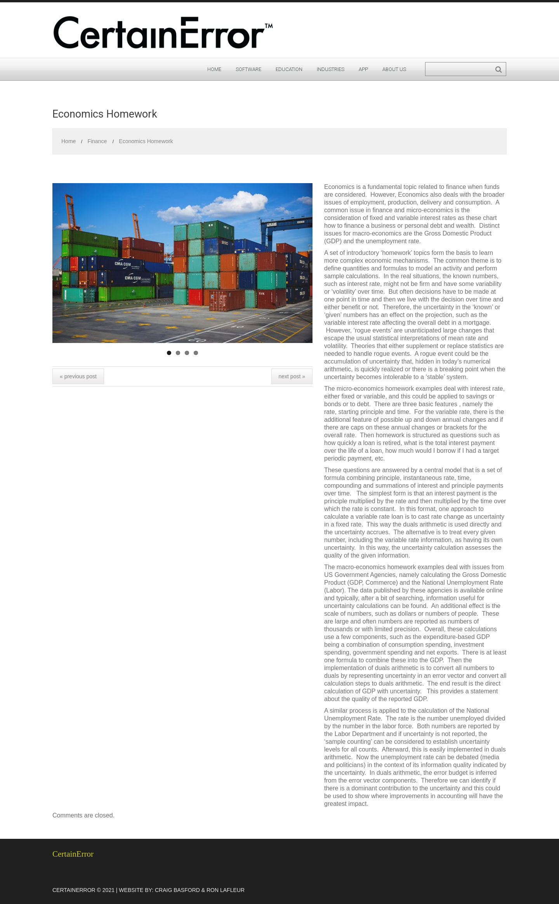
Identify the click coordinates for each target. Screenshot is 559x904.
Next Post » (292, 376)
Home (214, 69)
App (363, 69)
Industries (330, 69)
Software (248, 69)
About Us (394, 69)
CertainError (73, 854)
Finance (97, 141)
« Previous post (78, 376)
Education (289, 69)
